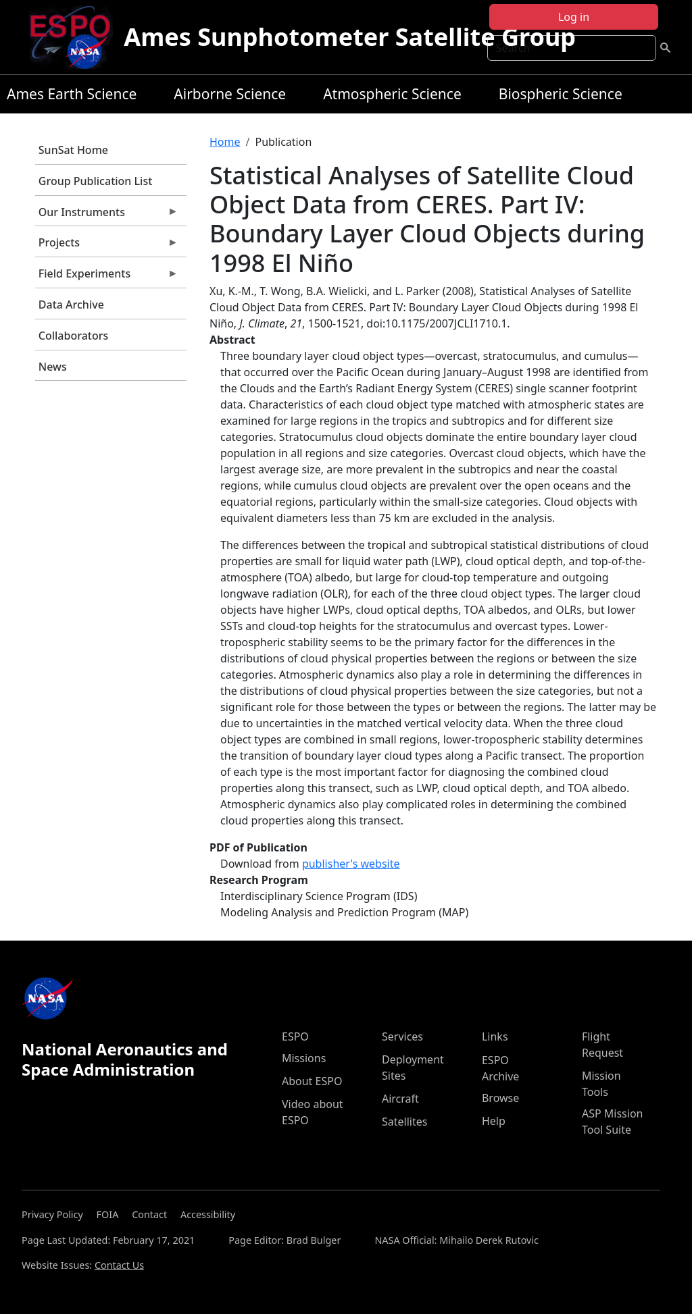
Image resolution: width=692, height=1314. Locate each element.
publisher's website (351, 863)
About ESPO (312, 1081)
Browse (500, 1097)
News (53, 366)
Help (493, 1120)
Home (225, 141)
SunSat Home (73, 149)
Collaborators (73, 335)
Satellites (404, 1121)
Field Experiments (106, 277)
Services (402, 1036)
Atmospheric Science (392, 93)
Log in (573, 16)
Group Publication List (96, 181)
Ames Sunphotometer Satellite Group (350, 36)
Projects (106, 246)
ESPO (295, 1036)
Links (495, 1036)
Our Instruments (106, 215)
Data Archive (71, 304)
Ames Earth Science (72, 93)
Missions (304, 1058)
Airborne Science (230, 93)
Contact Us (119, 1265)
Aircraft (400, 1098)
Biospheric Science (560, 93)
